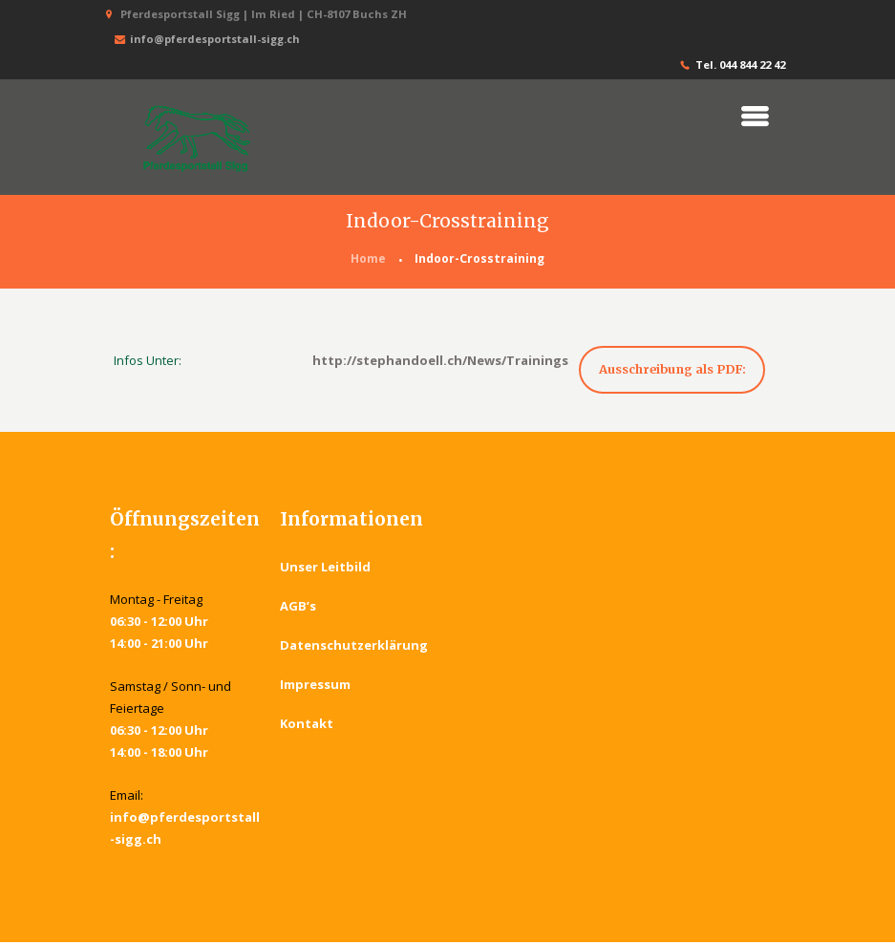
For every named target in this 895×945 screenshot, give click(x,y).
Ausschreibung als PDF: (678, 370)
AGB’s (298, 608)
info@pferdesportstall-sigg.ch (205, 40)
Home (368, 259)
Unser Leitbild (325, 569)
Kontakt (306, 726)
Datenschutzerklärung (354, 647)
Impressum (315, 687)
